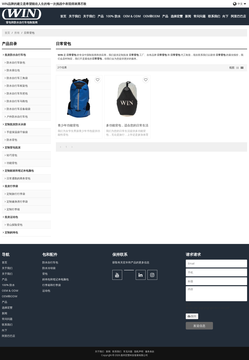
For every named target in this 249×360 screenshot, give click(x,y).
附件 (192, 316)
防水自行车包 (50, 262)
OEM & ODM (132, 16)
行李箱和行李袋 (51, 285)
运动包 (46, 290)
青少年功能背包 (68, 125)
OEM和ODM (151, 16)
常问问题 (199, 16)
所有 (17, 32)
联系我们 (214, 16)
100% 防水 (113, 16)
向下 (225, 16)
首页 (63, 16)
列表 (237, 68)
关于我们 (75, 16)
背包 (45, 273)
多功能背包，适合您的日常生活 (127, 125)
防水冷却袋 (49, 268)
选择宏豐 (177, 16)
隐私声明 (138, 351)
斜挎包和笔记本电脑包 (55, 279)
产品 (101, 16)
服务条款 (149, 351)
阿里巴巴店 (238, 16)
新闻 (188, 16)
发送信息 (199, 326)
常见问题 (127, 351)
